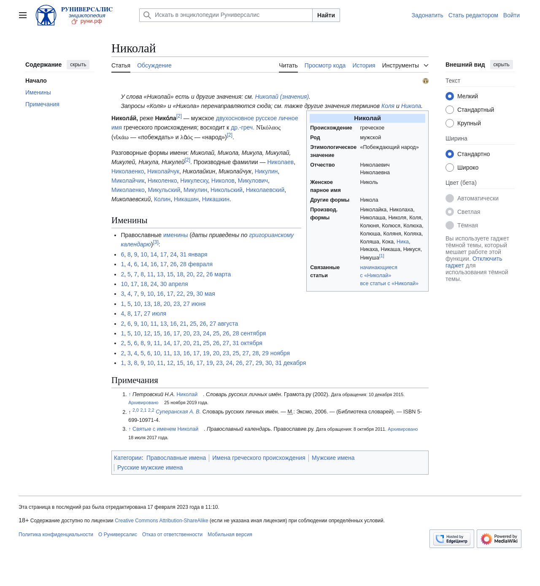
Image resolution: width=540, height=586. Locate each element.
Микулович (253, 180)
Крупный (469, 123)
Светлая (468, 211)
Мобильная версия (230, 534)
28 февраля (196, 264)
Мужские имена (333, 457)
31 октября (247, 343)
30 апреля (174, 284)
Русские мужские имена (150, 467)
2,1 (143, 409)
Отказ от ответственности (172, 534)
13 (160, 274)
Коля (387, 106)
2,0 (135, 409)
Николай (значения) (282, 96)
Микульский (164, 189)
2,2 (151, 409)
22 (200, 274)
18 (180, 274)
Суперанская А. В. (178, 412)
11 (150, 274)
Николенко (162, 180)
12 (147, 333)
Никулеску (194, 180)
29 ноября (276, 353)
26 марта (218, 274)
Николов (223, 180)
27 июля (155, 313)
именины (175, 235)
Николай (187, 394)
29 (189, 293)
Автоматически (478, 198)
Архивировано (143, 402)
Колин (162, 199)
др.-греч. (242, 127)
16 (153, 264)
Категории (128, 457)
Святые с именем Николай (165, 429)
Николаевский (265, 189)
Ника (403, 242)
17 (163, 254)
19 (206, 353)
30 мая (206, 293)
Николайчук (163, 171)
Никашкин (216, 199)
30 (268, 362)
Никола (411, 106)
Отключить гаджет (474, 262)
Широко (467, 167)
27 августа (224, 323)
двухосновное (235, 118)
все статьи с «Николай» (389, 283)
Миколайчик (127, 180)
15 (170, 274)
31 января (194, 254)
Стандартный (475, 109)
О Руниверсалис (117, 534)
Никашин (186, 199)
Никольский (227, 189)
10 (143, 254)
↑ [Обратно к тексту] (129, 394)
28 (255, 353)
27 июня (194, 303)
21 (183, 323)
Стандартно (473, 154)
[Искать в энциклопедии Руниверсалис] (226, 15)
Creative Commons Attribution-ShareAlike (161, 521)
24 (173, 254)
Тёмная (467, 225)
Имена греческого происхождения (258, 457)
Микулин (195, 189)
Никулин (266, 171)
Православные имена (176, 457)
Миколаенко (128, 189)
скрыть (78, 65)
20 (189, 274)
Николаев (280, 162)
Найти (326, 15)
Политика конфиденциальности (56, 534)
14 (153, 254)
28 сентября (249, 333)
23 (176, 303)
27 (226, 343)
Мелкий (467, 96)
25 (193, 323)
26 (173, 264)
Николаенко (127, 171)
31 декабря (290, 362)
